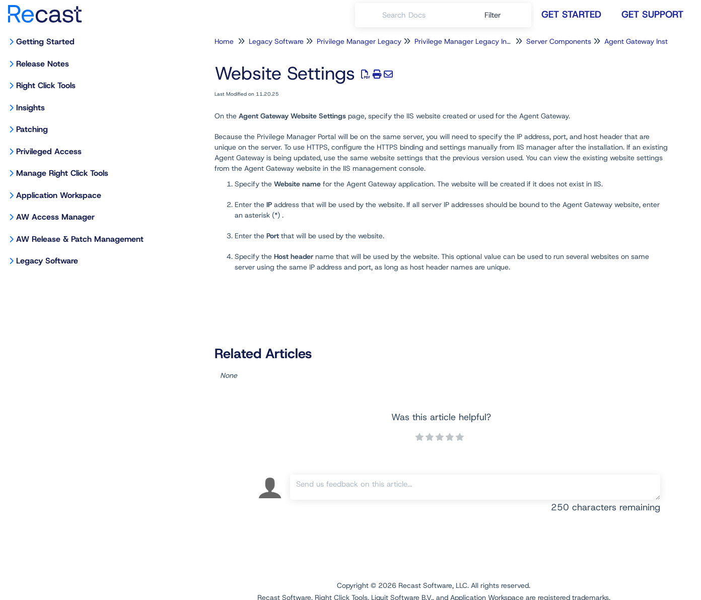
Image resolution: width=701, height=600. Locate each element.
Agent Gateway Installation (647, 41)
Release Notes (42, 63)
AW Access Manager (55, 217)
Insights (30, 107)
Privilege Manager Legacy (359, 41)
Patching (32, 129)
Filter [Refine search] (494, 15)
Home (224, 41)
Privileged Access (49, 151)
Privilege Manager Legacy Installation (475, 41)
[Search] (368, 15)
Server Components (558, 41)
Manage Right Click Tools (62, 173)
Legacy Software (47, 260)
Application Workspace (58, 195)
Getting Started (45, 41)
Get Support (652, 14)
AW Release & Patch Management (80, 239)
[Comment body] (475, 487)
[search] (427, 15)
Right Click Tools (46, 85)
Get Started (571, 14)
